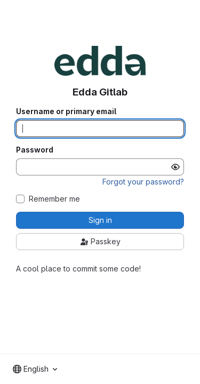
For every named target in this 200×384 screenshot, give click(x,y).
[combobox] (35, 369)
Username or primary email (66, 111)
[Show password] (175, 166)
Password (34, 150)
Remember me (54, 199)
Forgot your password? (143, 181)
